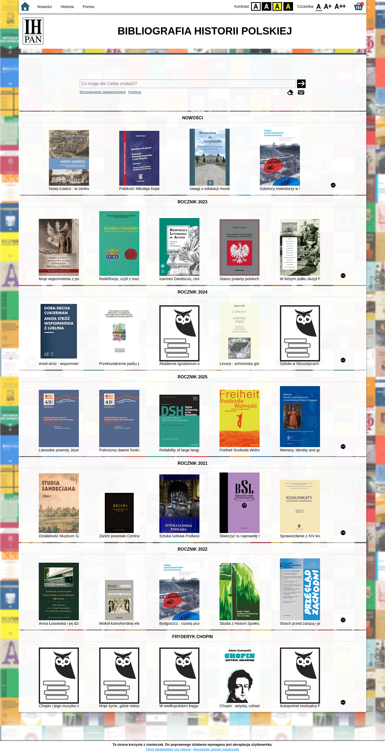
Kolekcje (134, 92)
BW (266, 6)
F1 (327, 6)
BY (288, 6)
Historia (67, 7)
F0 (318, 6)
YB (277, 6)
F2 (340, 6)
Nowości (44, 7)
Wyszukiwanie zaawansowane (103, 92)
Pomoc (89, 7)
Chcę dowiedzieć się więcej (168, 749)
